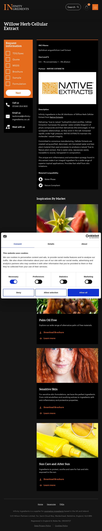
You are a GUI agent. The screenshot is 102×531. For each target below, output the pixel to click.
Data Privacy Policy (42, 526)
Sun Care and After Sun (54, 464)
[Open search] (73, 7)
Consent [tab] (18, 244)
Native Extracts (56, 117)
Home (40, 504)
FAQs (62, 504)
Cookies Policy (61, 526)
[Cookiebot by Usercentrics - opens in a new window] (87, 236)
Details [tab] (51, 244)
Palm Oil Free (48, 320)
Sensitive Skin (48, 389)
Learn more (47, 338)
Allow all (83, 292)
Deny (18, 292)
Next (18, 92)
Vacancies (51, 504)
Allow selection (51, 292)
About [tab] (84, 244)
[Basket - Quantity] (86, 7)
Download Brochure (51, 332)
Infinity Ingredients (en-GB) (16, 7)
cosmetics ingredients (54, 511)
